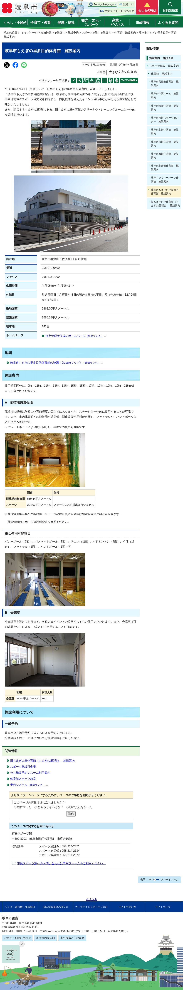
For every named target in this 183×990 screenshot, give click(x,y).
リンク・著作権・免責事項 (20, 907)
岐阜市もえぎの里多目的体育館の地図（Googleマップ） (56, 362)
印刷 (99, 72)
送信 (71, 813)
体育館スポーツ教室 (23, 778)
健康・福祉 (66, 22)
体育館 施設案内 (125, 32)
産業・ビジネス (117, 22)
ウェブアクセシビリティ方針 (91, 907)
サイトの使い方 (127, 907)
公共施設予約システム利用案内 (30, 772)
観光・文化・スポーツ (91, 22)
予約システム (29, 784)
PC (150, 879)
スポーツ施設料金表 (23, 766)
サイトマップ (162, 907)
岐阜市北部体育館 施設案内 (165, 131)
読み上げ (128, 4)
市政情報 (142, 22)
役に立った (24, 807)
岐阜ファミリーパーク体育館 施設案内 (165, 179)
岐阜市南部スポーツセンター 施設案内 (165, 119)
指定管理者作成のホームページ (75, 335)
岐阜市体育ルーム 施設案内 (165, 95)
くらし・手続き (15, 22)
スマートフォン (170, 879)
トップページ (29, 32)
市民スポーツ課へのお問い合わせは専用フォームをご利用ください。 (61, 863)
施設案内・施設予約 (67, 32)
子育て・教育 (40, 22)
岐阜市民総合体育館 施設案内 (165, 83)
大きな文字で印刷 (121, 72)
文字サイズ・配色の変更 (119, 10)
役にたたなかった (80, 807)
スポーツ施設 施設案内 (96, 32)
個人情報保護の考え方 (55, 907)
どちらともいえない (50, 807)
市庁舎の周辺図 (45, 937)
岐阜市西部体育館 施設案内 (165, 155)
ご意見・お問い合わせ (17, 937)
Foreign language (104, 4)
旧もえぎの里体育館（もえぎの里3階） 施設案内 (42, 760)
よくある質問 (168, 22)
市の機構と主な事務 (72, 937)
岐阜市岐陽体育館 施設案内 (165, 107)
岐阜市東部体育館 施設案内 (165, 143)
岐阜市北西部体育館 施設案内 (165, 167)
